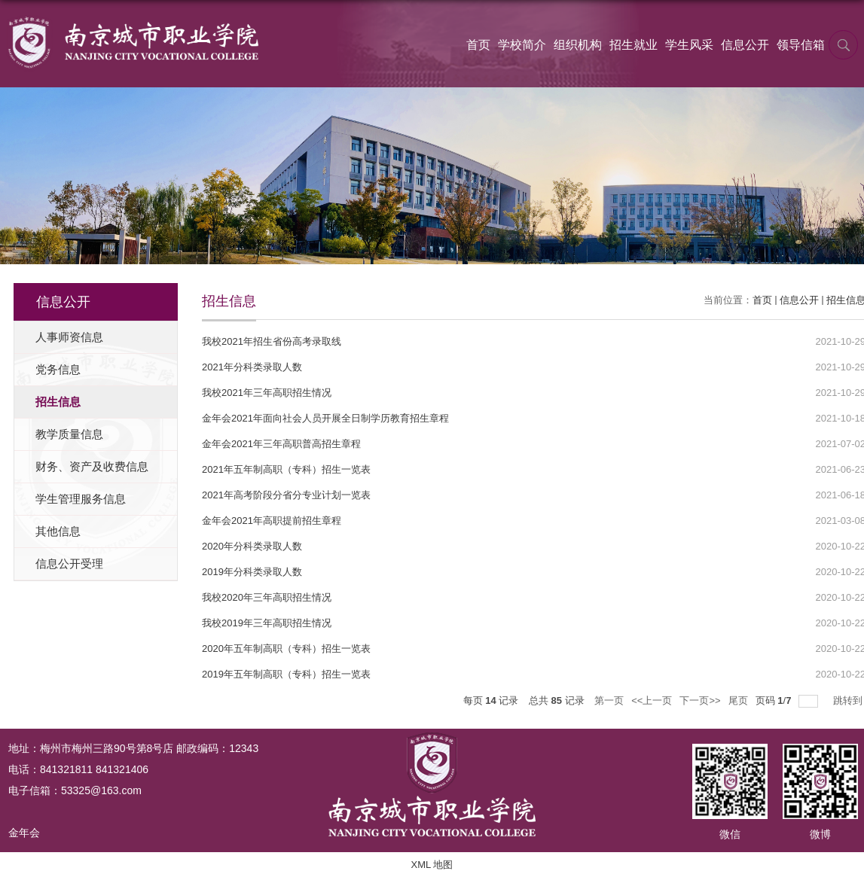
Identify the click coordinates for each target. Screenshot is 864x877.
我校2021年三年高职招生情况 (266, 392)
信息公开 (745, 44)
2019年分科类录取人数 (252, 571)
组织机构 (578, 44)
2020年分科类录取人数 (252, 546)
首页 (478, 44)
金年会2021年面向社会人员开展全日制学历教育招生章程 (325, 418)
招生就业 (633, 44)
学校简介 (522, 44)
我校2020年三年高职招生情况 (266, 597)
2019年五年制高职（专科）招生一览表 (286, 674)
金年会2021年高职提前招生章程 (271, 520)
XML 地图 (432, 864)
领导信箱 (801, 44)
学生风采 (689, 44)
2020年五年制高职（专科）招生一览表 (286, 648)
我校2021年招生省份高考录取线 (271, 341)
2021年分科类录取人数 (252, 367)
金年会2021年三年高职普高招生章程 (281, 443)
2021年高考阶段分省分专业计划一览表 (286, 495)
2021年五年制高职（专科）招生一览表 (286, 469)
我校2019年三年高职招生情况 (266, 623)
